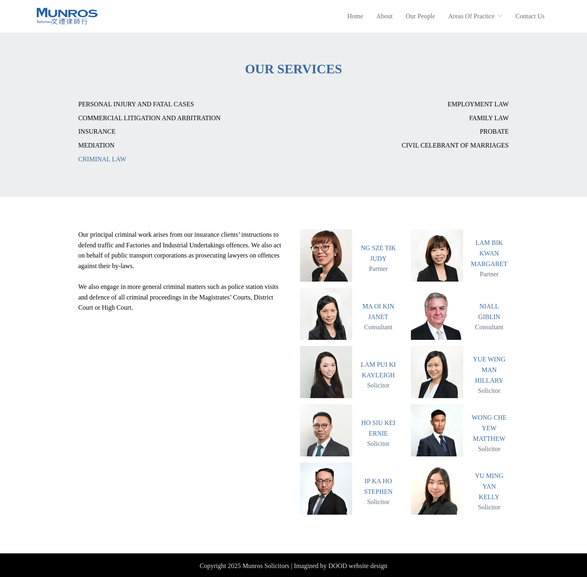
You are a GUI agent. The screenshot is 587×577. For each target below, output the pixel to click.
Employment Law (478, 104)
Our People (420, 16)
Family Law (489, 118)
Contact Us (530, 16)
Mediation (96, 145)
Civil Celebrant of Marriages (455, 145)
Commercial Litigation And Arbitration (149, 118)
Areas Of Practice (475, 16)
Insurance (97, 131)
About (384, 16)
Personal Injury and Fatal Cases (136, 104)
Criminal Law (102, 159)
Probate (494, 131)
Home (355, 16)
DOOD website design (357, 565)
